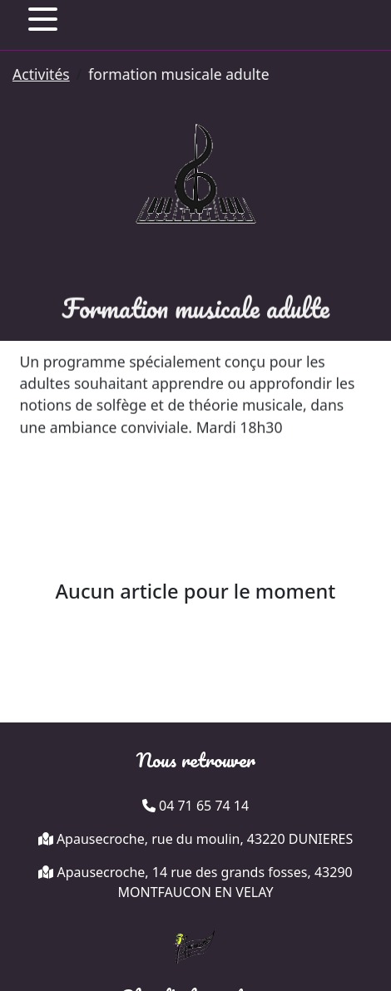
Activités (40, 74)
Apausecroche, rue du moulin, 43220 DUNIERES (205, 839)
